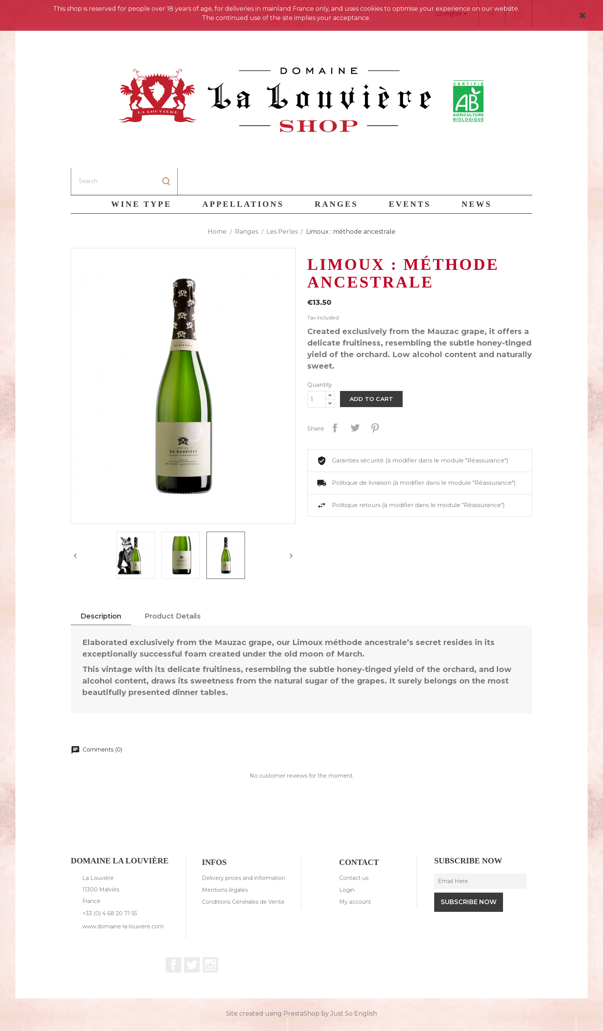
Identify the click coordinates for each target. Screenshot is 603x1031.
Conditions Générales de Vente (243, 874)
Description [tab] (101, 589)
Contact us (353, 851)
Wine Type (141, 177)
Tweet (355, 401)
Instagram (210, 938)
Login (347, 863)
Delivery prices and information (243, 851)
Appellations (243, 177)
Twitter (192, 938)
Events (410, 177)
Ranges (336, 177)
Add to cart (371, 372)
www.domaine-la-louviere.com (123, 899)
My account (355, 874)
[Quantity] (316, 372)
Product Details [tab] (173, 589)
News (476, 177)
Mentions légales (225, 863)
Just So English (353, 986)
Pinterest (375, 401)
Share (335, 401)
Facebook (173, 938)
